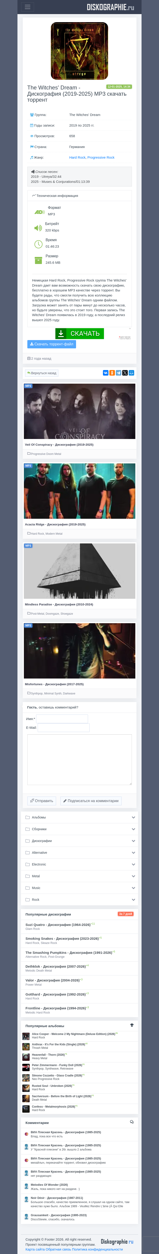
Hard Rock (77, 157)
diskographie (110, 7)
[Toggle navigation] (27, 7)
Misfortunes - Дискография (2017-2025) (54, 684)
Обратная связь (58, 1249)
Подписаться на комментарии (91, 801)
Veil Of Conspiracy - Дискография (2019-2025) (59, 444)
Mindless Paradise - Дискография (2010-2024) (59, 604)
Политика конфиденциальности (97, 1249)
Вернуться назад (41, 373)
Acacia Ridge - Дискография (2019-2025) (55, 524)
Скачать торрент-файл (51, 344)
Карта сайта (35, 1249)
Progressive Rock (101, 157)
